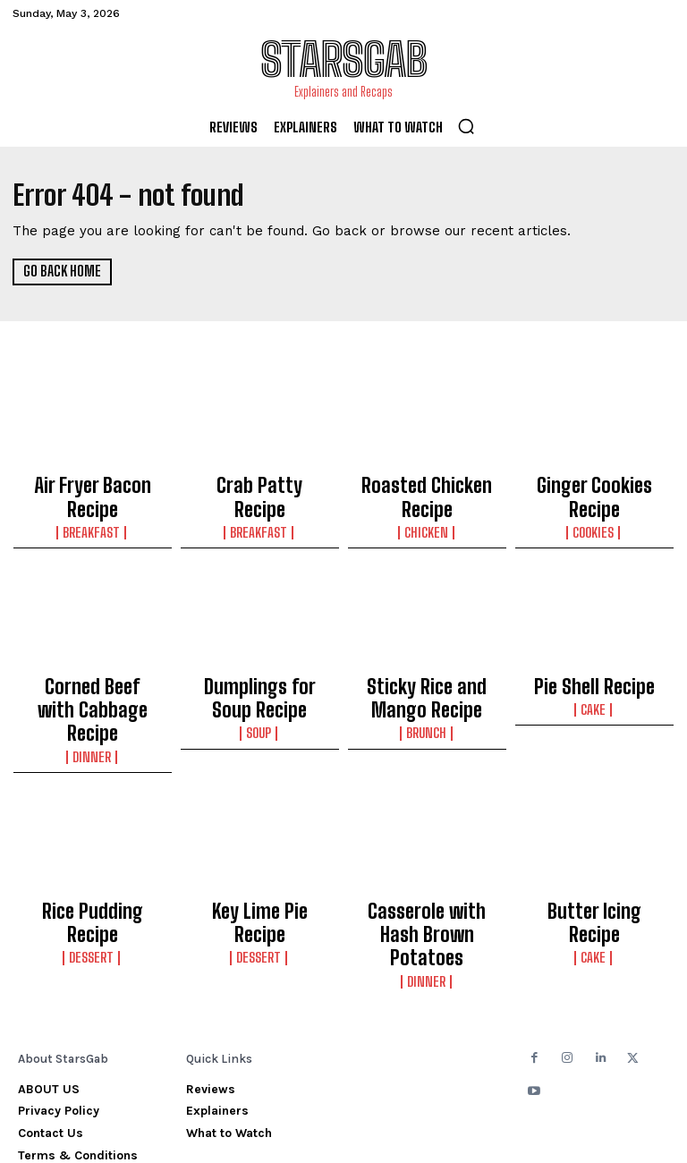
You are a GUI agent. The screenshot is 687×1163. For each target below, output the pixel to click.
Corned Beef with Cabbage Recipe (92, 675)
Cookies (594, 502)
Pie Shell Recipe (594, 667)
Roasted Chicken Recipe (427, 491)
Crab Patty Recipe (259, 483)
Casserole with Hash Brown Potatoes (427, 861)
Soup (259, 702)
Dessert (93, 871)
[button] (466, 126)
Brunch (427, 702)
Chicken (427, 518)
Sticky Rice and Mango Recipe (426, 675)
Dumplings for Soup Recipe (260, 675)
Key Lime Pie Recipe (259, 853)
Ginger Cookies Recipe (594, 483)
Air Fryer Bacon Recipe (92, 483)
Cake (594, 686)
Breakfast (92, 502)
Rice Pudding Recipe (92, 853)
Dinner (92, 702)
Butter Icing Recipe (594, 853)
